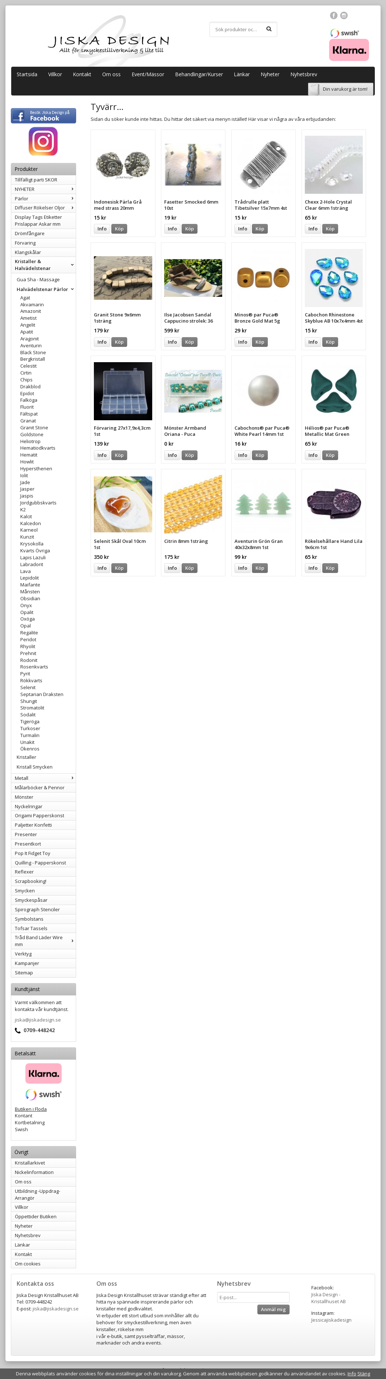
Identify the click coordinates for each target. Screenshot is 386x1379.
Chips (26, 379)
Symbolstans (29, 919)
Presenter (26, 834)
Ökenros (30, 748)
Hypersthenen (36, 468)
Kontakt (82, 74)
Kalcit (26, 516)
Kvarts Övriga (35, 550)
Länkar (242, 74)
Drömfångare (30, 233)
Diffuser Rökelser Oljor (45, 207)
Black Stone (33, 352)
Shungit (28, 701)
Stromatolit (32, 707)
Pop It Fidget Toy (32, 853)
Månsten (30, 591)
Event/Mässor (148, 74)
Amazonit (30, 311)
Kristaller (26, 757)
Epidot (27, 393)
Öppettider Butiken (36, 1216)
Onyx (26, 605)
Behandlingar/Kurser (199, 74)
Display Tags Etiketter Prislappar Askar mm (38, 220)
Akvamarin (32, 304)
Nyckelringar (28, 806)
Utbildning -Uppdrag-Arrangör (37, 1194)
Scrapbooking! (30, 881)
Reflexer (24, 871)
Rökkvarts (31, 680)
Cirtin (26, 372)
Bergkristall (32, 359)
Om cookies (28, 1263)
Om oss (111, 74)
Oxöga (27, 618)
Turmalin (30, 735)
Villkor (55, 74)
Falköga (28, 400)
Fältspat (29, 413)
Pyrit (25, 673)
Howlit (27, 461)
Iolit (24, 475)
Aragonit (29, 338)
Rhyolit (27, 646)
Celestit (28, 366)
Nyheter (270, 74)
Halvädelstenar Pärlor (46, 289)
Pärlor (45, 198)
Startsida (27, 74)
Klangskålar (28, 252)
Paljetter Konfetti (33, 825)
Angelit (27, 325)
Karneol (29, 530)
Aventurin (31, 345)
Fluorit (27, 407)
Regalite (29, 632)
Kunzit (27, 536)
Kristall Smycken (35, 767)
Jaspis (26, 495)
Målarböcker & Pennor (40, 787)
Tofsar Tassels (31, 928)
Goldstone (31, 434)
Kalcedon (30, 523)
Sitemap (24, 972)
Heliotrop (30, 441)
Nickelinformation (34, 1172)
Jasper (27, 489)
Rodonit (28, 660)
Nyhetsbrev (303, 74)
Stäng (363, 1373)
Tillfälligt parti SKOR (36, 179)
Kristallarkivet (30, 1162)
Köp (119, 228)
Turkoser (30, 728)
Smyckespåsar (31, 900)
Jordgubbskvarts (38, 502)
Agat (25, 297)
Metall (45, 778)
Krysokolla (31, 543)
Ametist (28, 318)
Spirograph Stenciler (37, 909)
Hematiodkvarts (37, 448)
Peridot (28, 639)
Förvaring (25, 243)
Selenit (28, 687)
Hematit (28, 454)
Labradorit (31, 564)
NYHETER (45, 189)
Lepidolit (29, 577)
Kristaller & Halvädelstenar (45, 264)
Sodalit (28, 714)
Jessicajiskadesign (331, 1320)
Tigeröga (30, 721)
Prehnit (28, 653)
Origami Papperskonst (39, 815)
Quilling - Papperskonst (40, 862)
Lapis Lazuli (33, 557)
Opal (25, 625)
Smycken (25, 890)
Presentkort (28, 843)
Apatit (26, 331)
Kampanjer (27, 963)
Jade (25, 482)
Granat (28, 420)
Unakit (27, 742)
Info (102, 228)
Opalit (26, 612)
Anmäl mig (273, 1309)
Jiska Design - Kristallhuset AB (328, 1298)
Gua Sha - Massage (38, 279)
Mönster (24, 797)
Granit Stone (34, 427)
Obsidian (30, 598)
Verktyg (23, 953)
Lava (25, 571)
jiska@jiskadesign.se (38, 1019)
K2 (23, 509)
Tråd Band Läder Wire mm (45, 941)
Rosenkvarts (34, 666)
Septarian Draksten (41, 694)
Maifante (30, 584)
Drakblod (30, 386)
